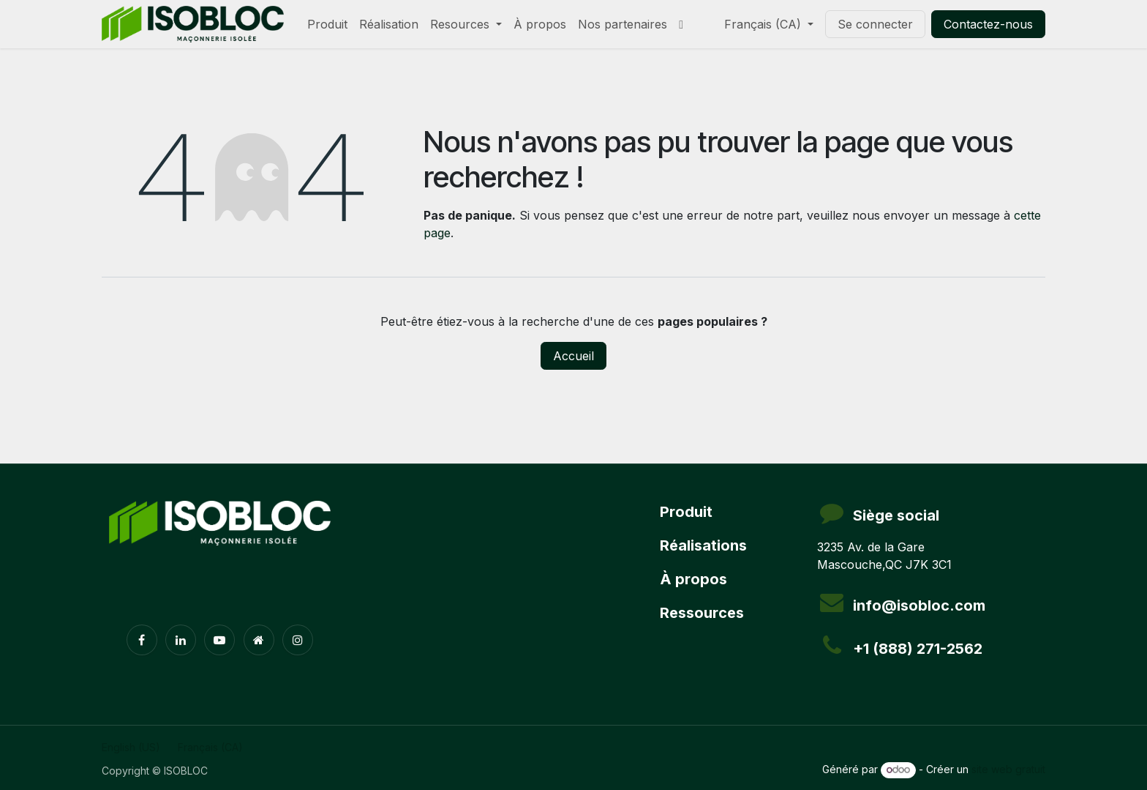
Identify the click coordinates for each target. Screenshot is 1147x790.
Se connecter (875, 24)
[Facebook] (142, 640)
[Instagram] (297, 640)
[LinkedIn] (180, 640)
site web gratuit (1008, 769)
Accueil (573, 356)
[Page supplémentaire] (259, 640)
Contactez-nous (988, 24)
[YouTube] (219, 640)
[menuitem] (327, 24)
